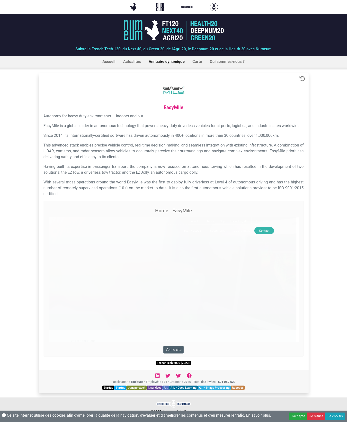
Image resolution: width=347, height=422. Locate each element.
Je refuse (316, 416)
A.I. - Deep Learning (183, 387)
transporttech (136, 387)
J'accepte (298, 416)
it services (154, 387)
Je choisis (335, 416)
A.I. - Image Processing (214, 387)
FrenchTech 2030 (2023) (173, 363)
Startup (108, 387)
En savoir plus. (258, 415)
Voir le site (173, 350)
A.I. (166, 387)
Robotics (238, 387)
